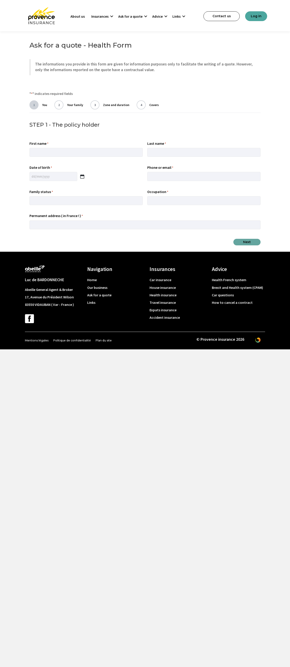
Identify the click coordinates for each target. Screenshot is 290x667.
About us (77, 16)
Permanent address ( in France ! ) (56, 215)
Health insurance (163, 295)
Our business (97, 287)
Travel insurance (163, 302)
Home (92, 280)
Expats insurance (163, 310)
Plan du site (104, 340)
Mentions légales (36, 340)
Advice (157, 16)
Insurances (100, 16)
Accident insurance (165, 317)
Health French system (229, 280)
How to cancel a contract (232, 302)
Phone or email (160, 167)
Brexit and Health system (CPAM (237, 287)
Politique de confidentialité (72, 340)
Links (176, 16)
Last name (156, 143)
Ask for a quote (130, 16)
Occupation (157, 191)
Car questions (223, 295)
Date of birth (40, 167)
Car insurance (160, 280)
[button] (112, 16)
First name (38, 143)
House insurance (163, 287)
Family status (41, 191)
